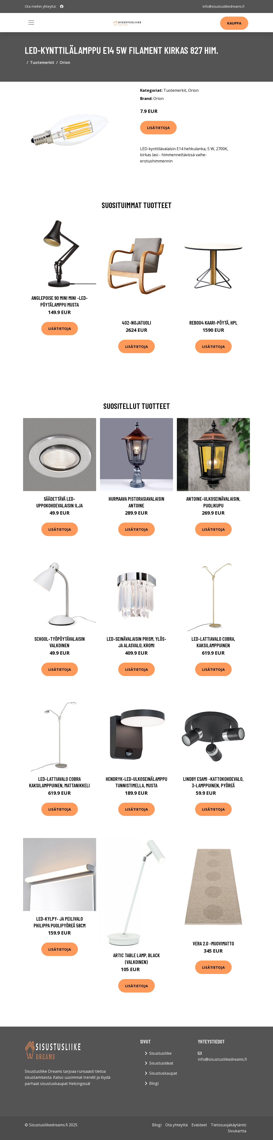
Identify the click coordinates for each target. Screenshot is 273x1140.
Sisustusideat (161, 1063)
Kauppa (234, 23)
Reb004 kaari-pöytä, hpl (213, 323)
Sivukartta (237, 1131)
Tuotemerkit (42, 62)
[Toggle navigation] (31, 22)
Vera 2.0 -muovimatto (213, 943)
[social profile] (61, 6)
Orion (65, 62)
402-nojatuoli (136, 323)
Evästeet (199, 1125)
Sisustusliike (160, 1053)
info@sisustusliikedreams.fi (223, 6)
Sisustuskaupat (163, 1073)
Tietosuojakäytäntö (228, 1125)
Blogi (154, 1083)
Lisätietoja (158, 127)
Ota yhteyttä (176, 1125)
